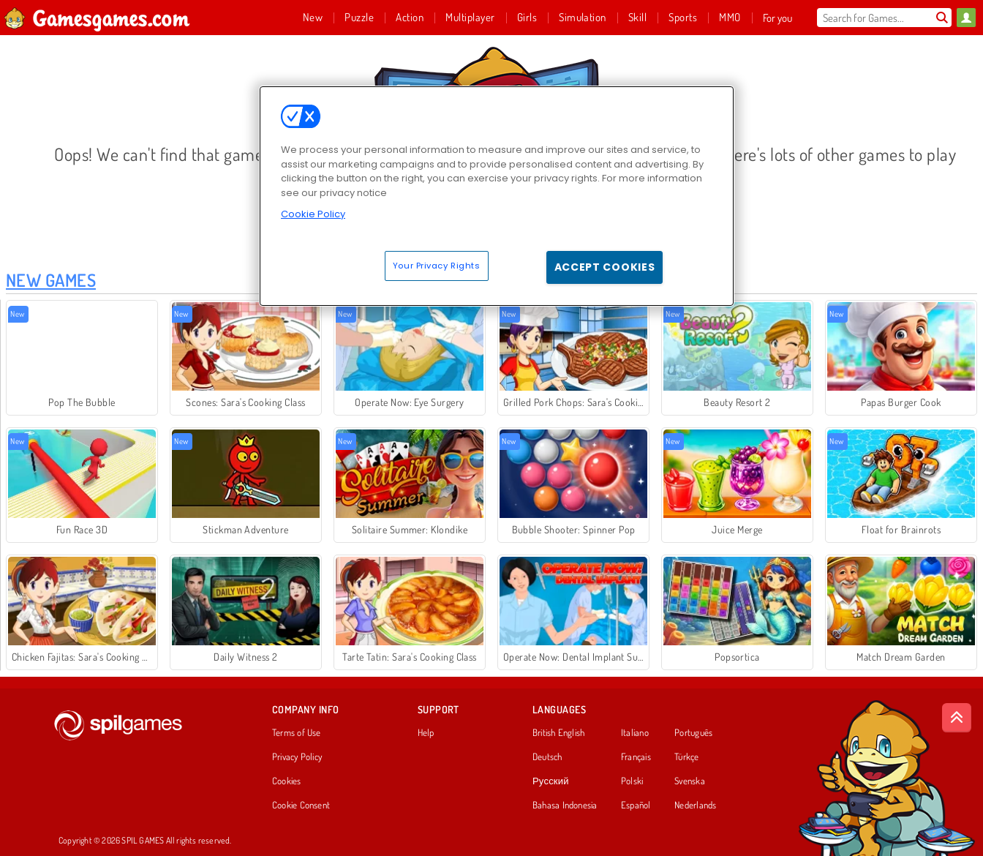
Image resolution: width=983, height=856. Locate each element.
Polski (632, 781)
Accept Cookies (604, 267)
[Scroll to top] (956, 717)
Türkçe (686, 757)
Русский (550, 781)
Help (426, 733)
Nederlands (695, 805)
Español (636, 805)
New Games (51, 280)
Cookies (286, 781)
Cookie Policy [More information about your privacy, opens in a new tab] (313, 214)
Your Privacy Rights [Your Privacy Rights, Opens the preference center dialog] (437, 265)
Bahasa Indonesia (565, 805)
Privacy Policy (297, 757)
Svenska (689, 781)
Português (693, 733)
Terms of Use (296, 733)
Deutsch (547, 757)
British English (558, 733)
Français (636, 757)
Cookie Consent (301, 805)
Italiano (635, 733)
